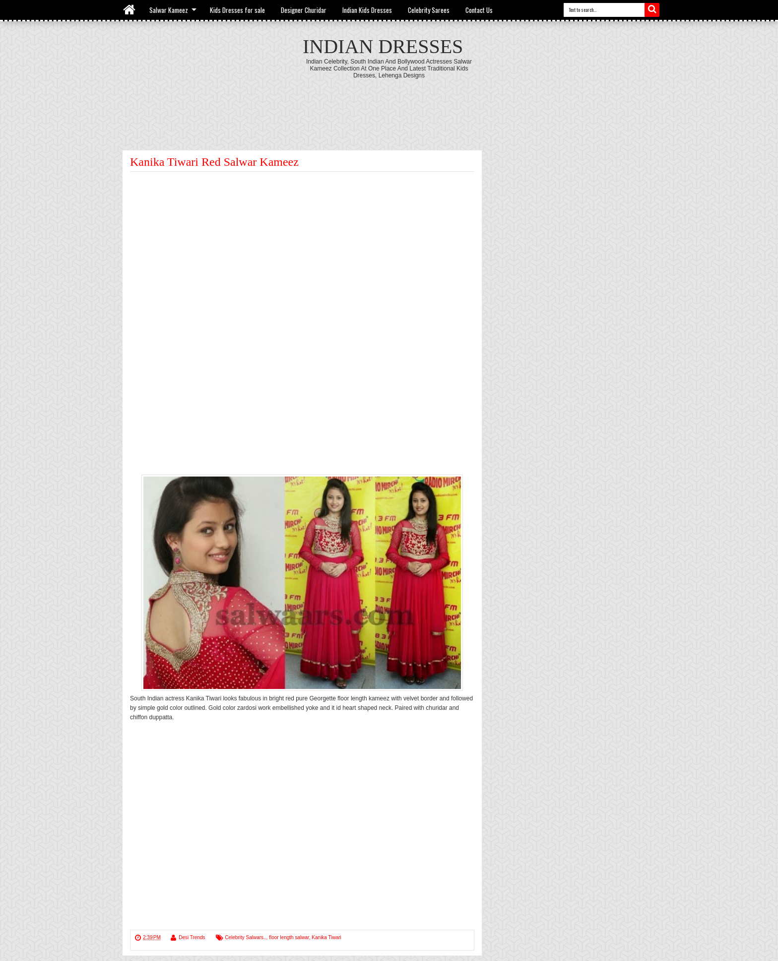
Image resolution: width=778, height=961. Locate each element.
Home (130, 10)
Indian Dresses (383, 46)
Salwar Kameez (168, 10)
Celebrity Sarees (429, 10)
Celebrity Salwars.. (245, 937)
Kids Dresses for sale (237, 10)
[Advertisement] (389, 106)
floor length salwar (289, 937)
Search (652, 10)
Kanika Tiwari (326, 937)
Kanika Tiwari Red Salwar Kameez (214, 161)
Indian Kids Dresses (367, 10)
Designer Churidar (303, 10)
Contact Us (479, 10)
